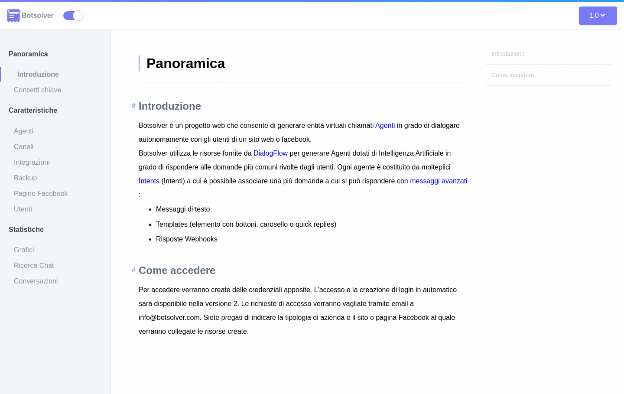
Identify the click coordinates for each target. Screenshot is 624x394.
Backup (25, 178)
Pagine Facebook (41, 193)
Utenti (23, 209)
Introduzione (38, 74)
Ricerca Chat (34, 265)
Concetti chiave (37, 90)
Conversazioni (36, 281)
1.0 (597, 15)
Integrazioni (32, 162)
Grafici (24, 250)
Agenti (23, 131)
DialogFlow (272, 153)
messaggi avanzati (439, 181)
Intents (149, 181)
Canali (23, 146)
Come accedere (512, 75)
